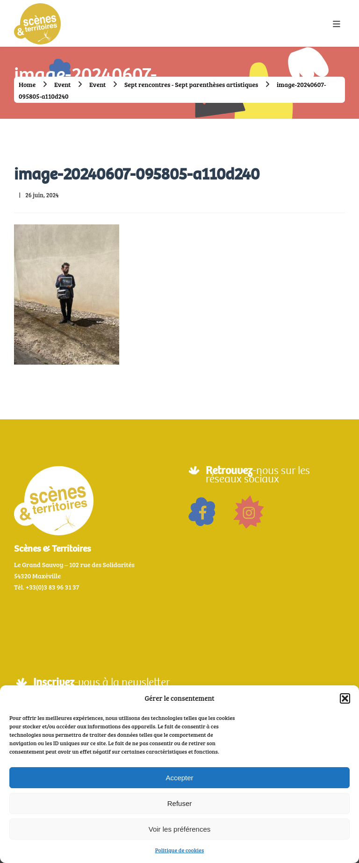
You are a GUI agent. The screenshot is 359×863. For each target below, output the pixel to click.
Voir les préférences (180, 829)
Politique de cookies (179, 850)
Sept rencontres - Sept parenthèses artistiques (191, 84)
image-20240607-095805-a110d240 (136, 174)
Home (27, 84)
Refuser (179, 803)
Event (62, 84)
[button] (345, 698)
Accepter (179, 778)
